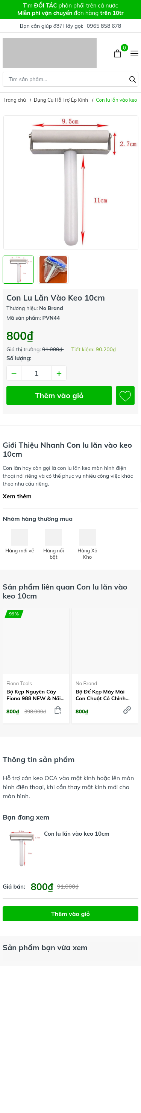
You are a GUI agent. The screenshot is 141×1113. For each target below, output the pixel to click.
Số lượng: (19, 358)
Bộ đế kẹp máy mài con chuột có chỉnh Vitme (101, 695)
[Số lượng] (36, 373)
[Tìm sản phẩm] (70, 79)
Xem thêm (17, 496)
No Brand (86, 683)
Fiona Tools (19, 683)
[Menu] (134, 53)
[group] (70, 182)
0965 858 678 (104, 26)
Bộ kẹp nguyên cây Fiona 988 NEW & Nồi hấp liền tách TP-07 (33, 695)
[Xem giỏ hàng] (118, 53)
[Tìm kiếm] (132, 78)
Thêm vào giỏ (59, 395)
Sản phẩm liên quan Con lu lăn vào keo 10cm (65, 591)
